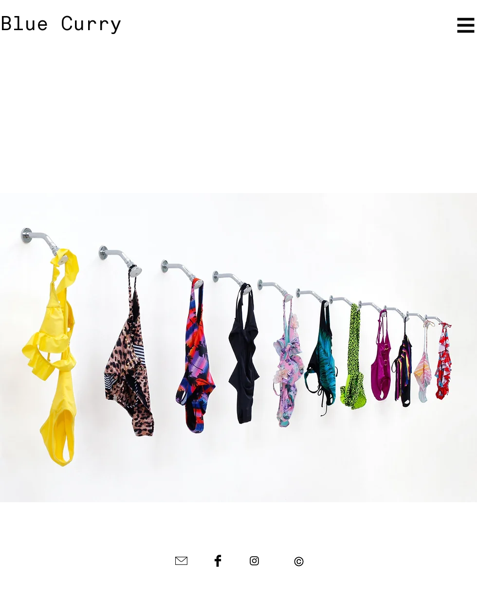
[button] (299, 561)
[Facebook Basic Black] (218, 561)
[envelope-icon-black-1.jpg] (181, 561)
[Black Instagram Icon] (254, 561)
